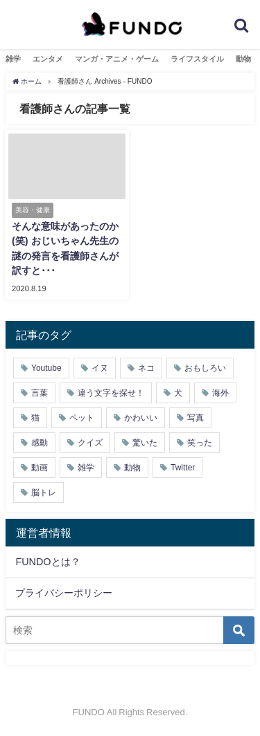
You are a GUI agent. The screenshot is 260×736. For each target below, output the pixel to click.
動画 (39, 467)
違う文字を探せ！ (111, 393)
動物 (243, 59)
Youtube (46, 368)
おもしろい (205, 368)
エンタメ (48, 59)
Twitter (183, 467)
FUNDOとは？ (47, 562)
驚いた (144, 443)
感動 (39, 443)
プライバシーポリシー (63, 593)
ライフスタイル (197, 59)
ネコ (146, 368)
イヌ (100, 368)
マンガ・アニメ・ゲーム (117, 59)
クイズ (90, 443)
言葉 (39, 393)
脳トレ (43, 492)
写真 (195, 418)
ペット (81, 418)
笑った (199, 443)
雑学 (13, 59)
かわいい (140, 418)
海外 (220, 393)
